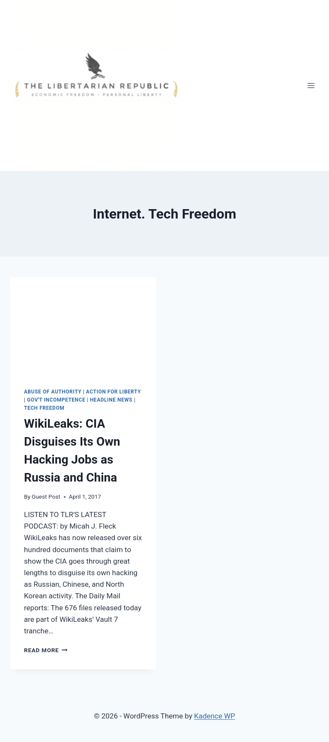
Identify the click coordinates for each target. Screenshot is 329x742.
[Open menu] (311, 85)
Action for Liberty (113, 392)
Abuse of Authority (52, 392)
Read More (46, 650)
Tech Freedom (44, 408)
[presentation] (83, 325)
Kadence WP (214, 716)
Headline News (111, 400)
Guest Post (46, 496)
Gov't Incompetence (56, 400)
